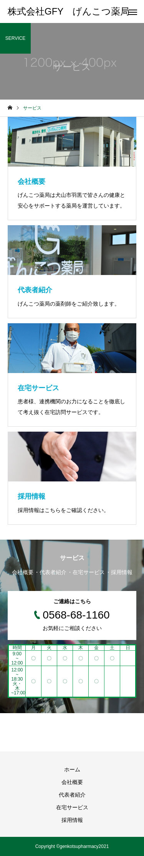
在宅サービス (72, 807)
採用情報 (72, 820)
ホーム (72, 769)
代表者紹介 (72, 795)
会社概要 (72, 782)
